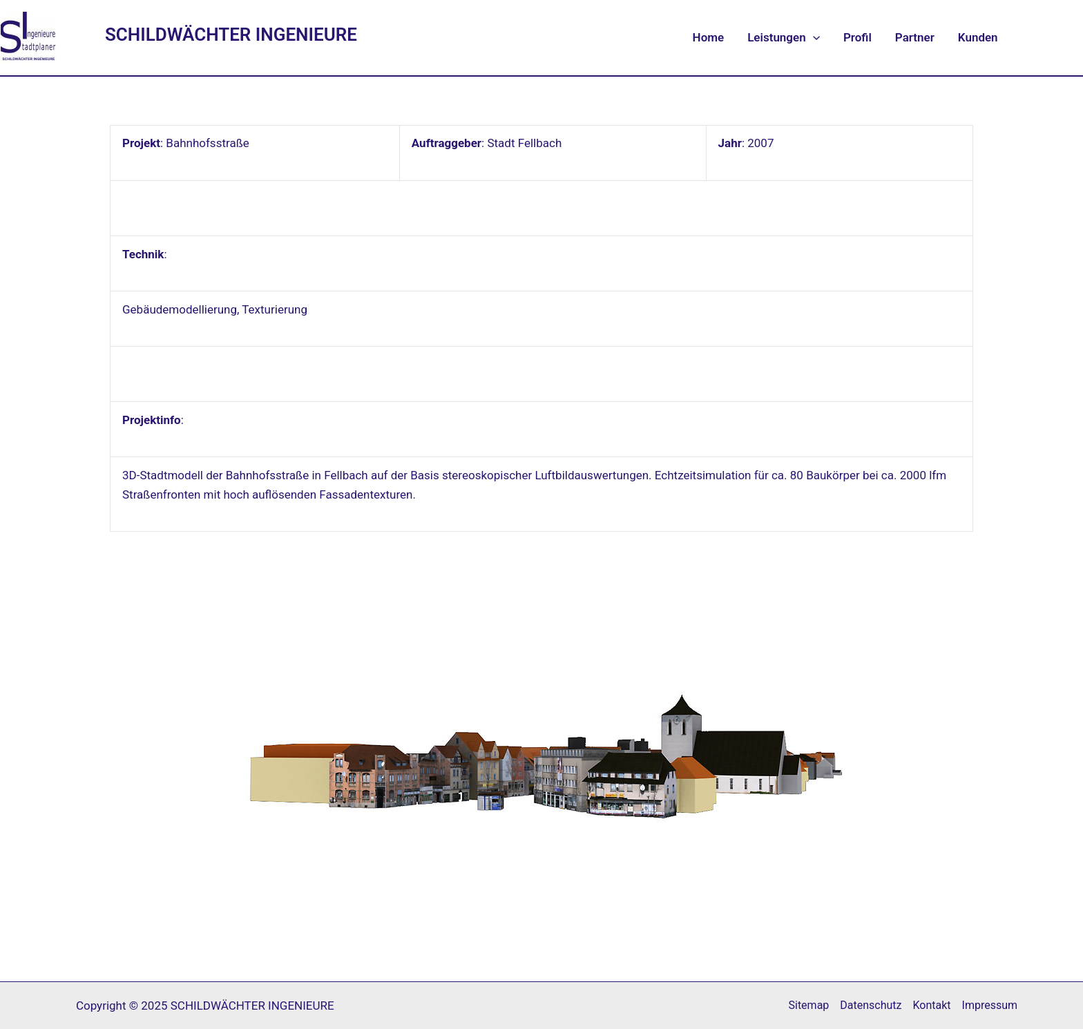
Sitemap (808, 1005)
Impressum (990, 1005)
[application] (813, 37)
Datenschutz (870, 1005)
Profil (857, 37)
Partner (915, 37)
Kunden (978, 37)
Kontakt (932, 1005)
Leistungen (783, 37)
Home (709, 37)
